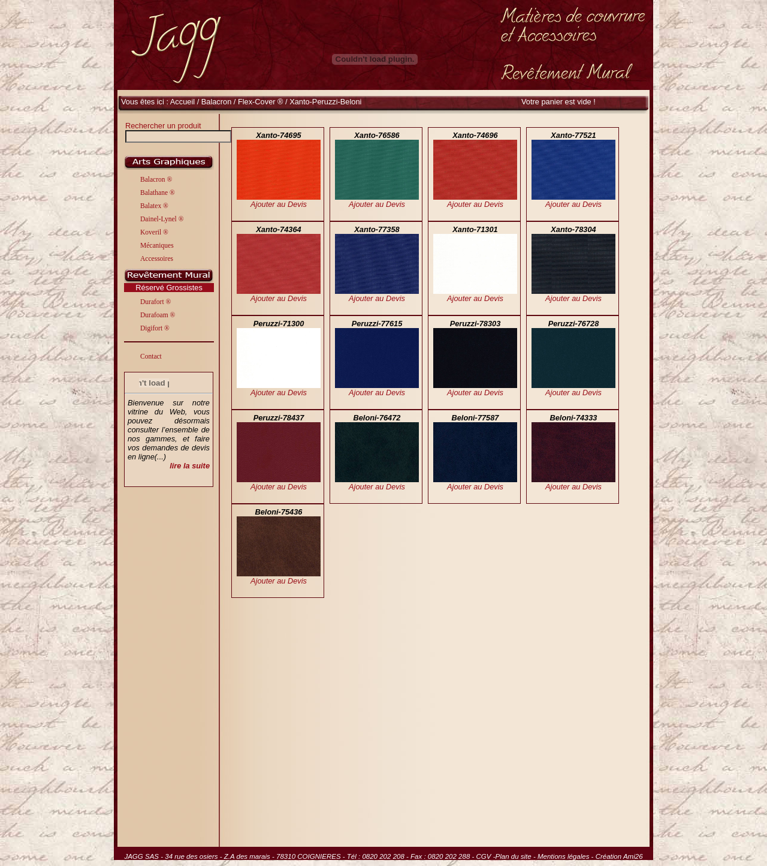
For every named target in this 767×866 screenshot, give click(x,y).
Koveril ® (154, 232)
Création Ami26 (619, 856)
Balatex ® (154, 205)
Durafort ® (155, 301)
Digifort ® (155, 328)
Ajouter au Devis (278, 204)
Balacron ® (156, 179)
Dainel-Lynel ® (161, 218)
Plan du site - (516, 856)
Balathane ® (157, 192)
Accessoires (156, 258)
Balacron (217, 101)
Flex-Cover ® (260, 101)
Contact (151, 356)
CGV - (486, 856)
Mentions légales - (566, 856)
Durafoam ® (157, 314)
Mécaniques (157, 245)
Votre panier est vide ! (558, 101)
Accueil (182, 101)
